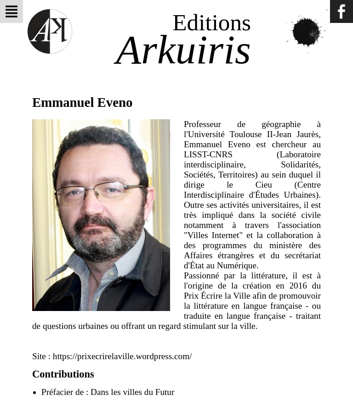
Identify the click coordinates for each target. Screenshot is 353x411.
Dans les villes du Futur (132, 392)
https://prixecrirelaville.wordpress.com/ (122, 356)
